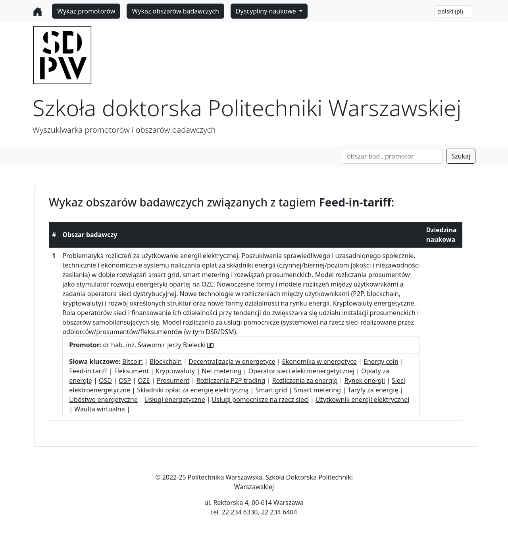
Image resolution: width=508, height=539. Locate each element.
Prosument (173, 380)
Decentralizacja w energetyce (232, 361)
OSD (105, 380)
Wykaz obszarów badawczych (175, 11)
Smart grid (271, 390)
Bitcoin (132, 361)
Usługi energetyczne (174, 399)
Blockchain (166, 361)
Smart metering (317, 390)
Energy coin (381, 361)
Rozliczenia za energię (305, 380)
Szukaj (460, 156)
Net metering (221, 371)
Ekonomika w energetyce (319, 361)
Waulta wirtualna (99, 409)
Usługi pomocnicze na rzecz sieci (260, 399)
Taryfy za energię (373, 390)
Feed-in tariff (88, 371)
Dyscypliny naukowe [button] (267, 11)
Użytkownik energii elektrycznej (363, 399)
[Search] (392, 156)
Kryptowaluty (175, 371)
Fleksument (131, 371)
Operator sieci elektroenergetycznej (301, 371)
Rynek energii (364, 380)
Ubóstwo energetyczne (103, 399)
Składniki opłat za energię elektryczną (192, 390)
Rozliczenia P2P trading (231, 380)
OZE (144, 380)
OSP (125, 380)
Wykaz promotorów (86, 11)
